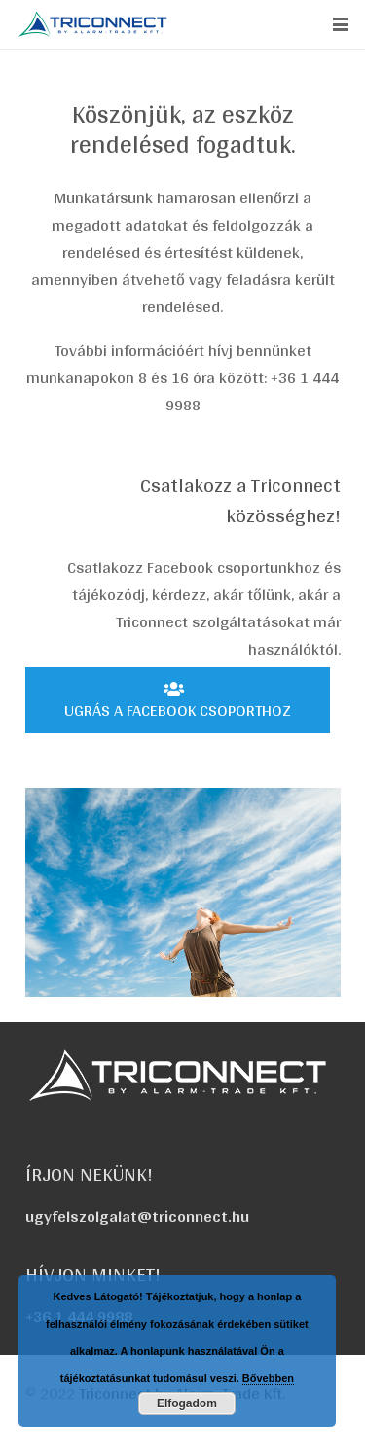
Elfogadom (187, 1403)
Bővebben (268, 1378)
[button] (340, 24)
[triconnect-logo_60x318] (94, 24)
